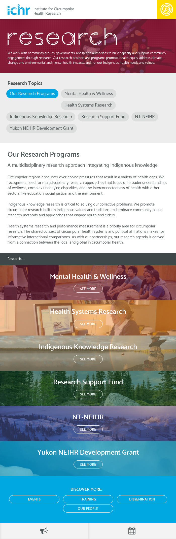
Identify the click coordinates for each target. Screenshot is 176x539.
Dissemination (142, 499)
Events (34, 499)
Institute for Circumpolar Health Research (41, 9)
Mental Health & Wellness (88, 93)
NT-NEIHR (145, 117)
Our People (88, 509)
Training (88, 499)
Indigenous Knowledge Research (41, 117)
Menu (166, 9)
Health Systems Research (88, 105)
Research (14, 259)
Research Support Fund (103, 117)
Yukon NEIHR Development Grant (42, 128)
